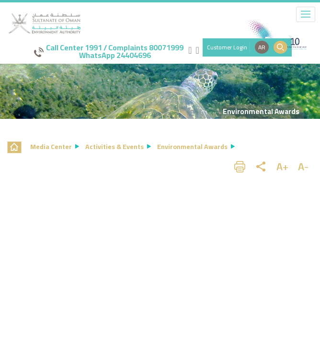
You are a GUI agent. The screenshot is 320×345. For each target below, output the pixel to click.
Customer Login (227, 47)
